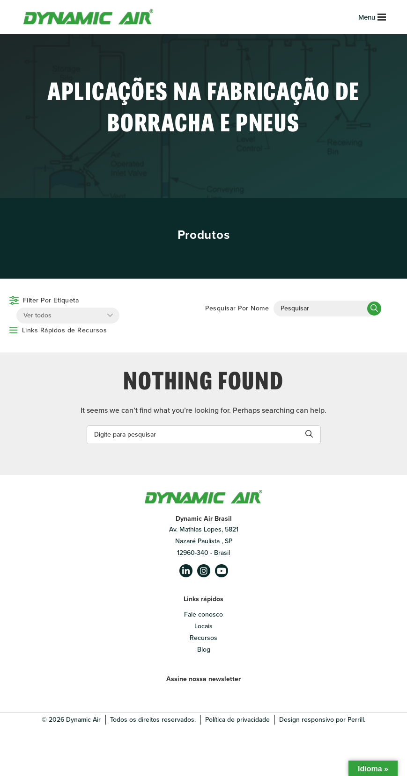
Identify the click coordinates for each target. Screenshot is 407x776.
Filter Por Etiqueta (51, 300)
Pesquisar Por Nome (237, 308)
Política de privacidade (237, 720)
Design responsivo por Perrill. (322, 720)
